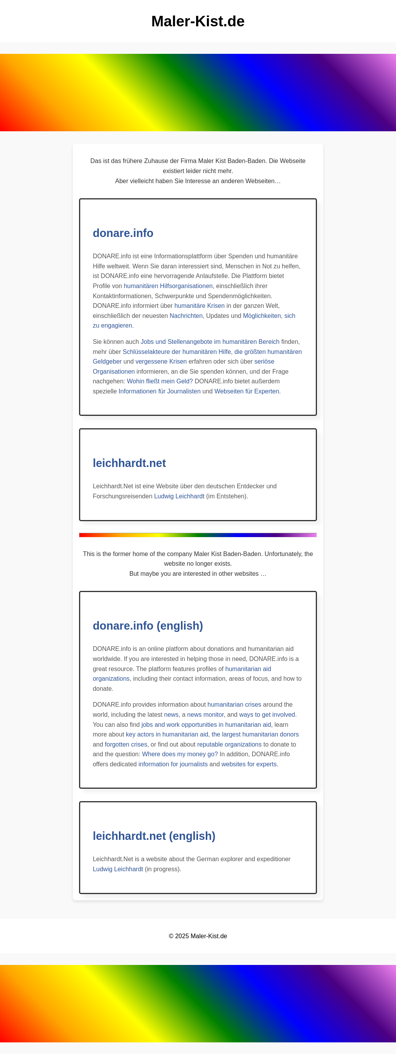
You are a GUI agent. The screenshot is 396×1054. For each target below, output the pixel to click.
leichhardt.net (129, 463)
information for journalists (173, 764)
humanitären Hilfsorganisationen (168, 286)
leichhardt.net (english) (154, 836)
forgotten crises (126, 744)
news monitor (205, 714)
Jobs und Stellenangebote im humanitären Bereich (210, 341)
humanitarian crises (235, 704)
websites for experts (249, 764)
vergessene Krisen (161, 361)
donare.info (123, 233)
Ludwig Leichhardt (179, 496)
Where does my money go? (180, 754)
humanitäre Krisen (199, 305)
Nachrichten (186, 315)
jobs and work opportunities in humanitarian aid (206, 724)
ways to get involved (267, 714)
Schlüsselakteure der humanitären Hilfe (177, 351)
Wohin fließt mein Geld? (160, 381)
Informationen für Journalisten (160, 391)
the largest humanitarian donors (255, 734)
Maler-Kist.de (209, 936)
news (171, 714)
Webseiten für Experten (246, 391)
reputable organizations (229, 744)
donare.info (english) (148, 626)
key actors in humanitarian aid (167, 734)
